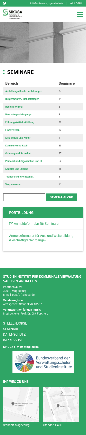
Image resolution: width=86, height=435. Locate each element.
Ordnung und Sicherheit (18, 153)
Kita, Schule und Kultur (17, 137)
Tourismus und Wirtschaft (19, 176)
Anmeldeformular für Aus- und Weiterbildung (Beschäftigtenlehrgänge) (41, 237)
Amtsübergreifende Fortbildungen (23, 91)
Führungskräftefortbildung (19, 122)
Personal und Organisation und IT (23, 161)
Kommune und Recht (16, 145)
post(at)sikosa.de (23, 295)
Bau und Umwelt (14, 106)
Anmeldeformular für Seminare (36, 223)
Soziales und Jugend (16, 168)
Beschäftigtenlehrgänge (18, 114)
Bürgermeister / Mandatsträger (22, 98)
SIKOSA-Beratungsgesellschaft (46, 3)
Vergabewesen (13, 184)
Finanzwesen (12, 130)
